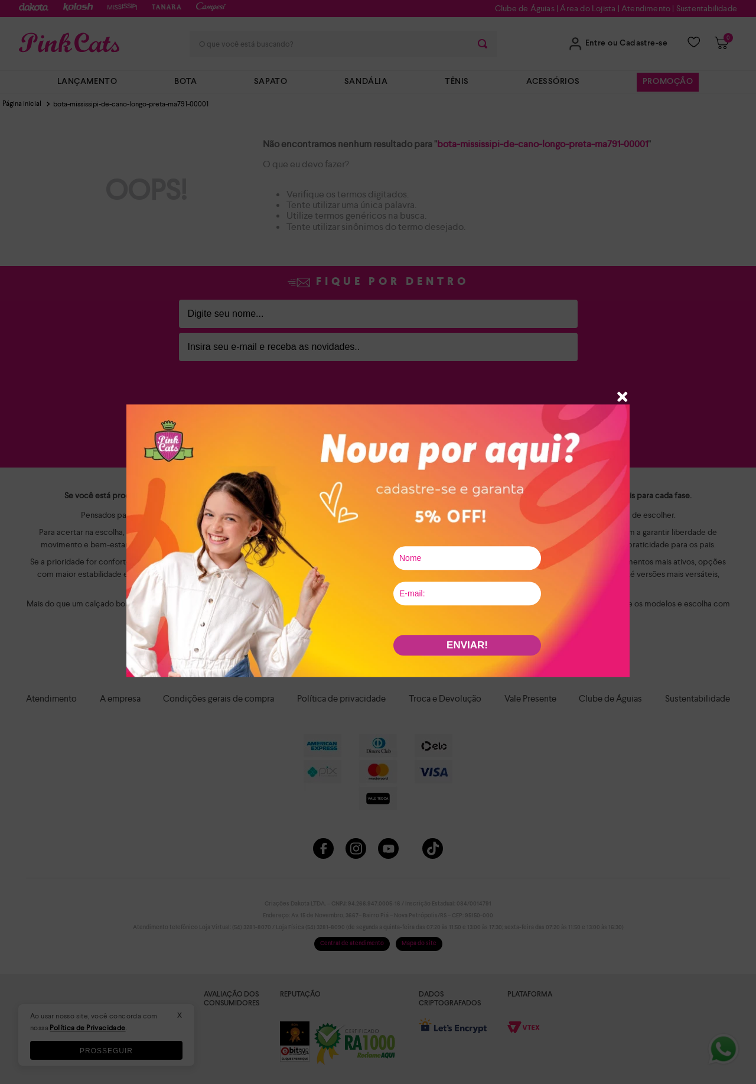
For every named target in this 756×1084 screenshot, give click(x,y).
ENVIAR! (467, 645)
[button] (622, 398)
